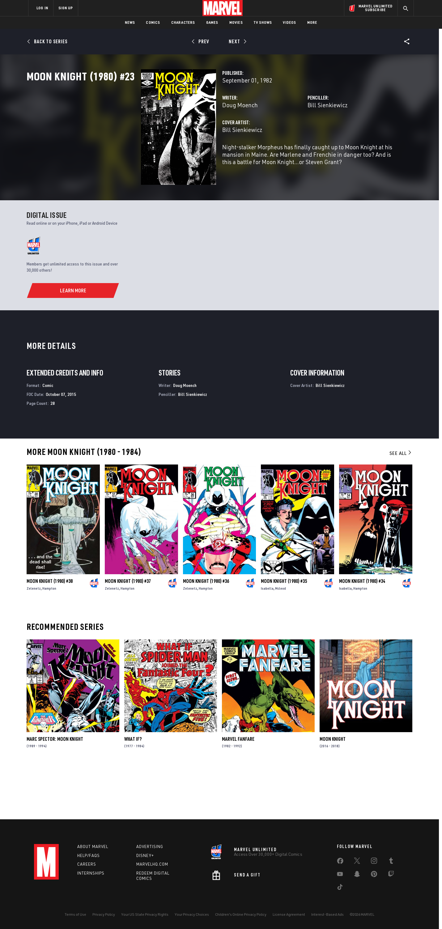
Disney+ (145, 855)
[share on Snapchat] (357, 875)
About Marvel (92, 846)
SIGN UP (65, 8)
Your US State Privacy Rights (144, 914)
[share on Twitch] (391, 875)
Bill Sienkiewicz (287, 132)
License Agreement (289, 914)
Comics (153, 22)
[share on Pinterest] (374, 875)
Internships (90, 873)
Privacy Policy (103, 914)
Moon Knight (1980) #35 (284, 632)
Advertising (149, 846)
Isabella (267, 639)
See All (400, 504)
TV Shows (263, 22)
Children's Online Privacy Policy (240, 914)
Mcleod (280, 639)
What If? (133, 790)
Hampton (49, 639)
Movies (236, 22)
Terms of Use (75, 914)
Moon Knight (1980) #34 (362, 632)
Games (212, 22)
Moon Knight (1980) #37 (128, 632)
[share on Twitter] (357, 862)
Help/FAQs (88, 855)
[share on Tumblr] (391, 862)
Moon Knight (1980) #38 (50, 632)
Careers (86, 864)
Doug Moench (160, 132)
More (312, 22)
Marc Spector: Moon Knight (55, 790)
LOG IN (42, 8)
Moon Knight (333, 790)
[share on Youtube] (340, 875)
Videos (289, 22)
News (130, 22)
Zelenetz (34, 639)
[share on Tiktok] (340, 888)
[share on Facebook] (340, 862)
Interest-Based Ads (327, 914)
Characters (183, 22)
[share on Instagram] (374, 862)
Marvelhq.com (152, 864)
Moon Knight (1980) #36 (206, 632)
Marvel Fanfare (238, 790)
